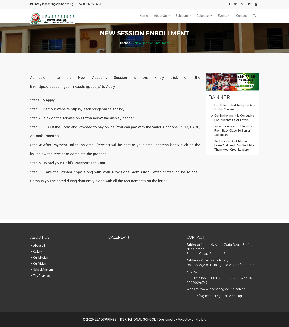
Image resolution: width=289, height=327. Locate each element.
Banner (125, 43)
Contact (241, 16)
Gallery (37, 251)
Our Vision (39, 263)
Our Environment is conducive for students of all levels (234, 118)
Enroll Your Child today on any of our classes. (234, 107)
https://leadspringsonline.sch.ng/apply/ (69, 86)
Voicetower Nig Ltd (192, 319)
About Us (162, 16)
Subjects (183, 16)
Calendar (204, 16)
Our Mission (40, 257)
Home (143, 16)
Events (224, 16)
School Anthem (43, 269)
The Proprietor (42, 275)
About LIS (39, 245)
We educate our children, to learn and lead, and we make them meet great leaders (234, 145)
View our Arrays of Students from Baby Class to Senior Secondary (233, 130)
